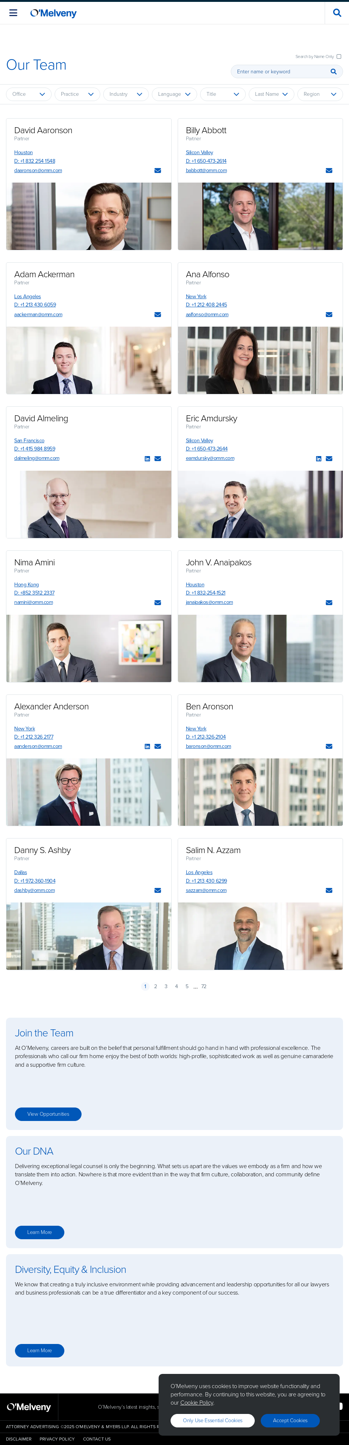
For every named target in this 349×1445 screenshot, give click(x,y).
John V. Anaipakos (218, 562)
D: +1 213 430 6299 (206, 881)
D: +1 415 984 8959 (34, 449)
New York (196, 296)
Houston (23, 152)
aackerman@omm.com (38, 314)
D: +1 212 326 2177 (33, 737)
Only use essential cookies (212, 1420)
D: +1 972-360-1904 (34, 881)
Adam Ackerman (44, 274)
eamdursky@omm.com (210, 458)
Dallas (20, 872)
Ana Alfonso (207, 274)
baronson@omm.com (208, 746)
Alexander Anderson (51, 706)
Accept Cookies (290, 1420)
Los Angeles (27, 296)
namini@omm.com (33, 602)
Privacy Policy (57, 1439)
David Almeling (41, 418)
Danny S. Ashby (42, 850)
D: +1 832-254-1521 (206, 593)
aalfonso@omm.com (207, 314)
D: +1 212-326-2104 (206, 737)
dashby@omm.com (34, 890)
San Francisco (29, 441)
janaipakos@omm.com (209, 602)
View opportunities (48, 1114)
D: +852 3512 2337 (34, 593)
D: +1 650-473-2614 (206, 161)
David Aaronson (43, 130)
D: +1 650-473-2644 (207, 449)
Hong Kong (26, 585)
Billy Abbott (206, 130)
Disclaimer (18, 1439)
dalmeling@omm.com (36, 458)
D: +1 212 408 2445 (206, 305)
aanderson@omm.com (38, 746)
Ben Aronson (209, 706)
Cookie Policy (196, 1402)
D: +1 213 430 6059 (35, 305)
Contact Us (97, 1439)
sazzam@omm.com (206, 890)
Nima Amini (34, 562)
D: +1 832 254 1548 (34, 161)
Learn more (39, 1232)
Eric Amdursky (211, 418)
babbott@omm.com (206, 170)
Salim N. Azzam (213, 850)
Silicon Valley (199, 152)
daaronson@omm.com (38, 170)
